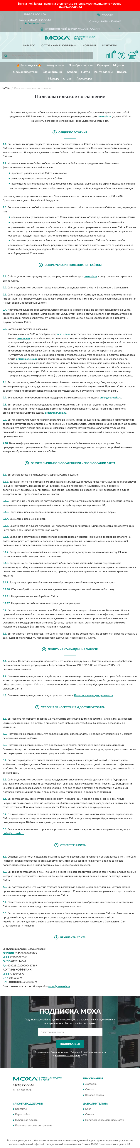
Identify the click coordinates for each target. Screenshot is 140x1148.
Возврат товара (94, 1095)
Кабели (72, 72)
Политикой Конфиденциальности (88, 1052)
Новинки (89, 45)
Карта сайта (22, 1114)
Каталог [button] (29, 45)
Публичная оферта (26, 1120)
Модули (118, 65)
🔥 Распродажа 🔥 (28, 65)
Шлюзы (122, 72)
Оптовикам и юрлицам (58, 45)
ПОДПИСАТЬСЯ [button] (70, 1044)
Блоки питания (53, 72)
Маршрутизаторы (60, 78)
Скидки (89, 1114)
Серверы (103, 65)
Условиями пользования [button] (67, 1055)
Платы (85, 72)
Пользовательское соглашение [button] (33, 1126)
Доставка (91, 1084)
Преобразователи (81, 65)
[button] (35, 23)
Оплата (89, 1089)
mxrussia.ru (104, 116)
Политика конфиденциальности (93, 695)
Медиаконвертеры (25, 72)
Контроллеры (103, 72)
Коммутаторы (55, 65)
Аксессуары (84, 78)
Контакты (109, 45)
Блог (88, 1109)
